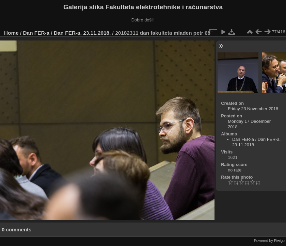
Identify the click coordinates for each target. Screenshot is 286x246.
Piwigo (279, 241)
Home (11, 33)
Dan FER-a (36, 33)
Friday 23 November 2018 (253, 108)
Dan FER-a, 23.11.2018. (82, 33)
